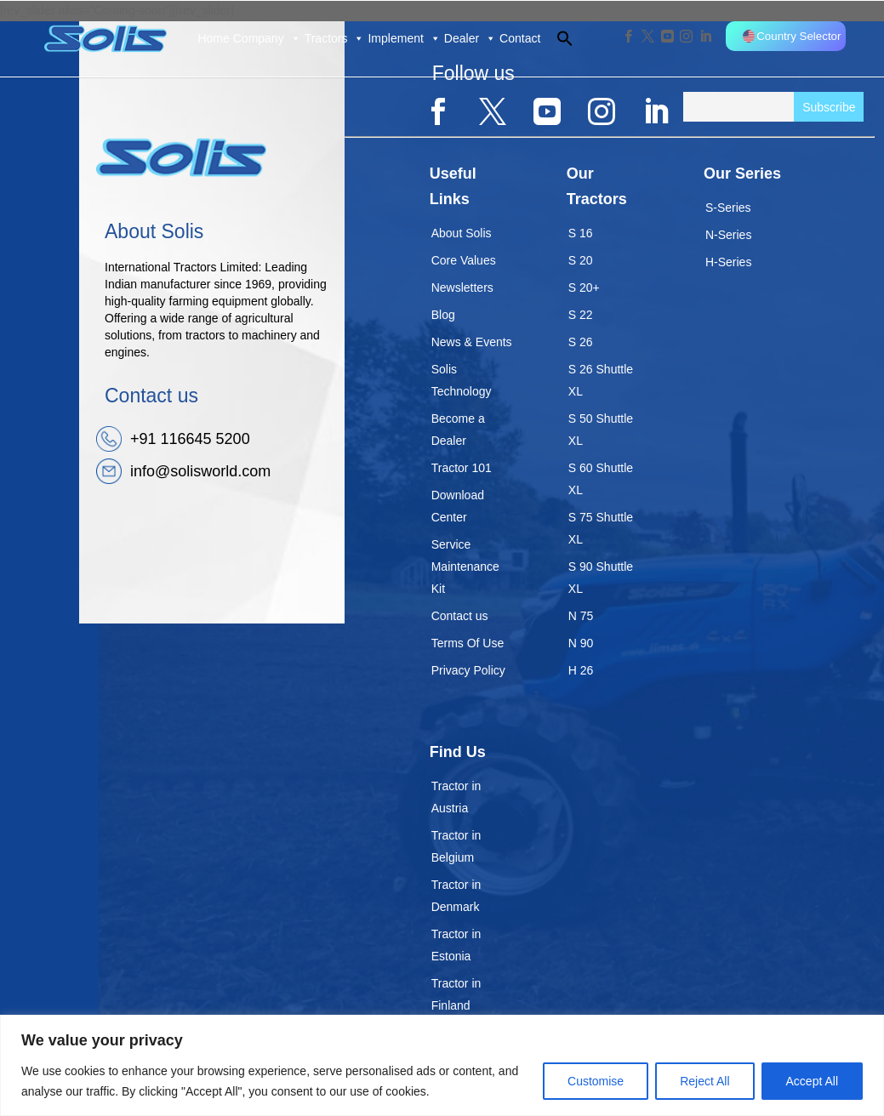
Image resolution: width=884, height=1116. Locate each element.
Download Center (457, 506)
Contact (519, 38)
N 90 (581, 643)
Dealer (470, 38)
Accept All (812, 1081)
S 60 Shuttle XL (600, 479)
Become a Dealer (458, 429)
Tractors (335, 38)
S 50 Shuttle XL (600, 429)
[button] (557, 38)
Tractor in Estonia (456, 945)
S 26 (580, 342)
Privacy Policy (468, 670)
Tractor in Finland (456, 994)
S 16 (580, 233)
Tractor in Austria (456, 797)
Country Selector (792, 36)
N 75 (581, 616)
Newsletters (462, 287)
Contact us (459, 616)
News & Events (471, 342)
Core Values (463, 260)
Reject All (704, 1081)
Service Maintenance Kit (465, 566)
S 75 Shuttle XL (600, 528)
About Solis (461, 233)
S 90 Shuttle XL (600, 577)
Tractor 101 (461, 468)
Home (213, 38)
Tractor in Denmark (456, 896)
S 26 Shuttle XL (600, 380)
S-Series (728, 207)
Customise (595, 1081)
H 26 (581, 670)
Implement (404, 38)
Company (267, 38)
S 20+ (584, 287)
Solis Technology (461, 380)
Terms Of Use (468, 643)
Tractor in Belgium (456, 846)
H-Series (728, 262)
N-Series (728, 235)
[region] (442, 1065)
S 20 (580, 260)
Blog (443, 315)
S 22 (580, 315)
